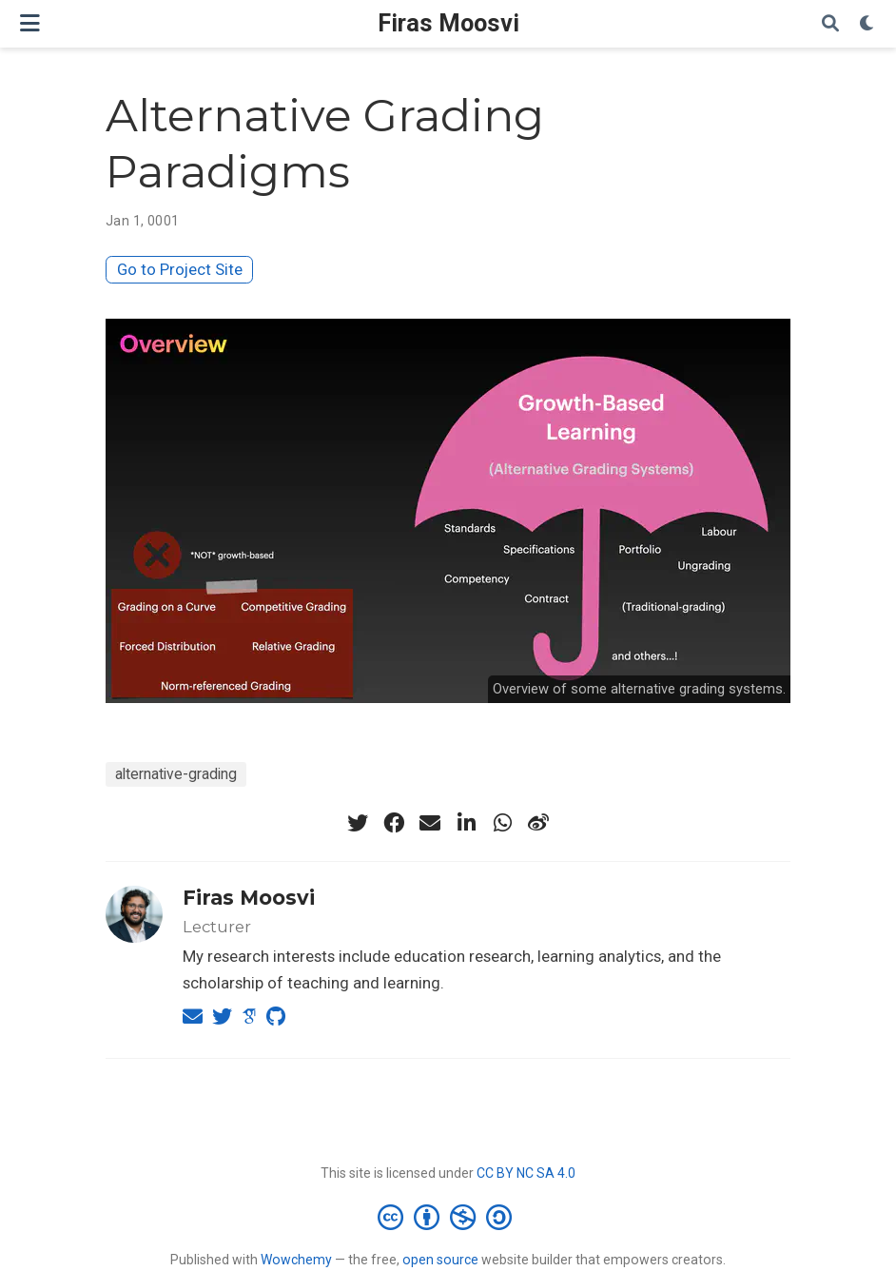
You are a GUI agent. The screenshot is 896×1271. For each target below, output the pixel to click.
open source (440, 1259)
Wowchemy (296, 1259)
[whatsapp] (502, 823)
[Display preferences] (867, 24)
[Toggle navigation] (30, 23)
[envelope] (430, 823)
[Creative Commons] (448, 1216)
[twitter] (357, 823)
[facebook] (394, 823)
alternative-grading (176, 774)
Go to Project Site (180, 269)
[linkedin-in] (466, 823)
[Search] (830, 24)
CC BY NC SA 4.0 (526, 1173)
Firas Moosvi (448, 23)
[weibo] (538, 823)
